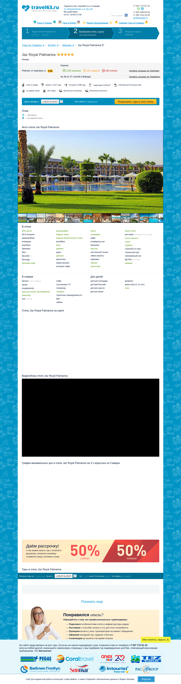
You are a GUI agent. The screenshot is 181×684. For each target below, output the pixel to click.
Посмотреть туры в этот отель (135, 101)
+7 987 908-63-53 (141, 12)
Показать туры (144, 576)
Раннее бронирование (97, 23)
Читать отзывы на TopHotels (144, 70)
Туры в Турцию (44, 23)
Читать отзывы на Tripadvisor (144, 76)
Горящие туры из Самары (131, 23)
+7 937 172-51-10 (141, 6)
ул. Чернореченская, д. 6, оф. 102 (78, 9)
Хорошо (146, 679)
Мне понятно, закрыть (154, 639)
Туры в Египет (69, 23)
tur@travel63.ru (140, 18)
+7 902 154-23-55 (141, 15)
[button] (160, 171)
